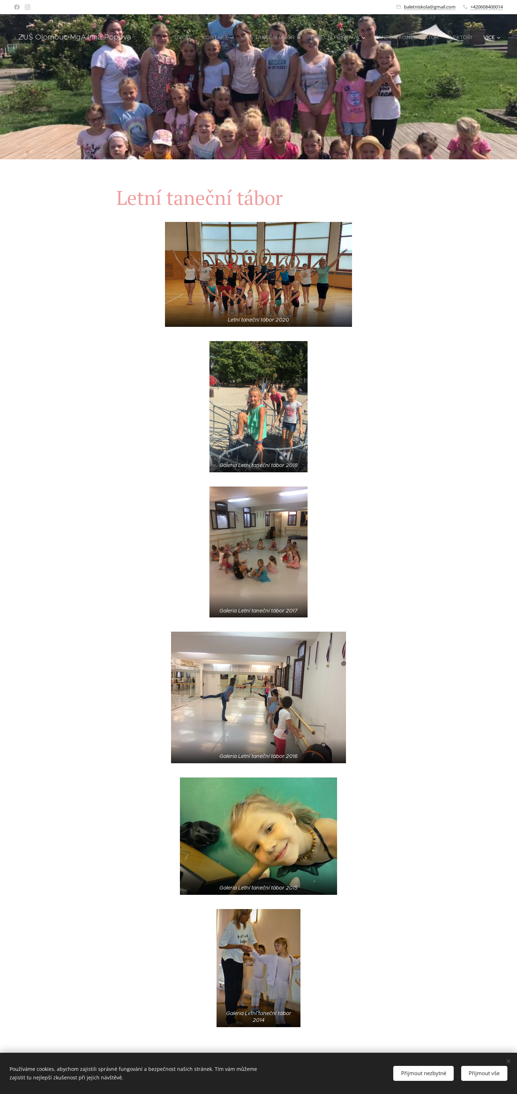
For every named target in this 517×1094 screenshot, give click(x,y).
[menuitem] (193, 37)
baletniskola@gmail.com (429, 7)
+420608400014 (486, 7)
